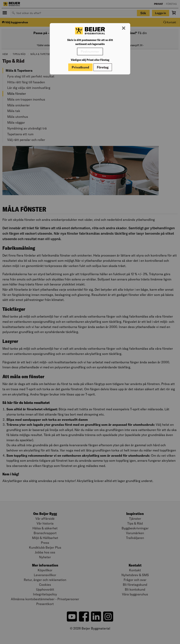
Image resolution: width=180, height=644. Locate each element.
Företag (103, 67)
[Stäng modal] (123, 28)
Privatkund (80, 67)
